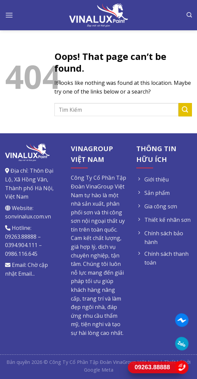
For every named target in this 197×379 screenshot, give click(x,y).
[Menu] (9, 15)
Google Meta (98, 370)
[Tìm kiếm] (189, 15)
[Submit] (185, 109)
